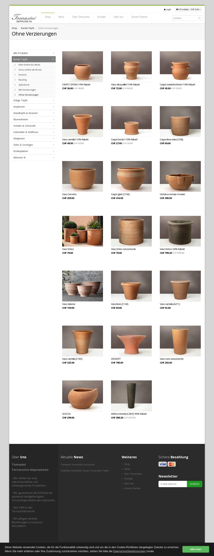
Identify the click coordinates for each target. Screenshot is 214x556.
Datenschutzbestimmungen (129, 551)
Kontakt (101, 18)
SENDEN (194, 483)
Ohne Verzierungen (27, 94)
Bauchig (21, 79)
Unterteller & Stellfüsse (25, 132)
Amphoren (19, 106)
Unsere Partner (139, 18)
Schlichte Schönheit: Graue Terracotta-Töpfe (85, 470)
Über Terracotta (80, 18)
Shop (48, 18)
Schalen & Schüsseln (24, 125)
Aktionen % (19, 157)
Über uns (118, 18)
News (61, 18)
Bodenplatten (20, 151)
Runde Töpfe (27, 28)
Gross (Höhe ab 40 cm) (28, 69)
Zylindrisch (22, 84)
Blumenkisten (20, 119)
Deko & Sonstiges (23, 144)
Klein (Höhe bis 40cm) (27, 64)
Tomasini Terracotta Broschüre (78, 464)
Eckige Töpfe (20, 100)
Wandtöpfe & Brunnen (25, 113)
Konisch (21, 74)
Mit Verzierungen (25, 89)
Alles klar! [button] (196, 549)
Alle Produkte (20, 53)
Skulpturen (19, 138)
